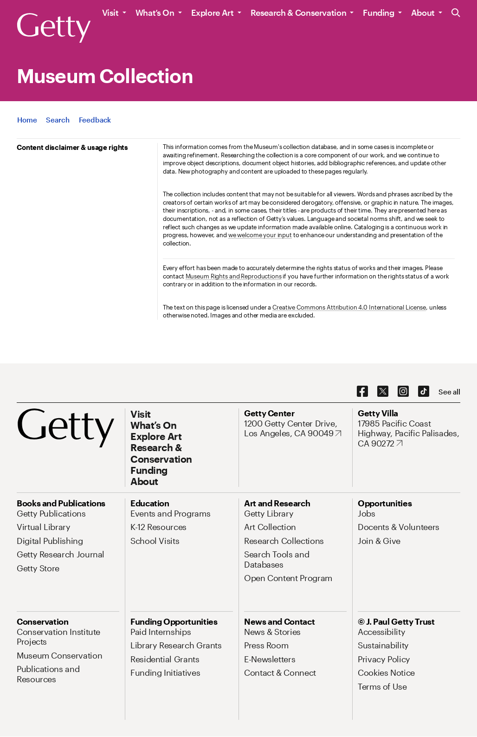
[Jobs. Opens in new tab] (366, 513)
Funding (378, 12)
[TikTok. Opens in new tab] (423, 392)
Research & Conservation (299, 12)
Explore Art (212, 12)
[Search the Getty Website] (455, 13)
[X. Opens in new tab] (382, 392)
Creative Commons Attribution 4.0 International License (349, 307)
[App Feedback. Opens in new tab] (95, 120)
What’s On (154, 12)
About (423, 12)
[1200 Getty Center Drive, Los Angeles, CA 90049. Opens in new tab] (295, 429)
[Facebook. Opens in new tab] (362, 392)
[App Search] (57, 120)
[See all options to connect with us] (449, 391)
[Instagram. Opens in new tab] (403, 392)
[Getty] (54, 28)
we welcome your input (260, 235)
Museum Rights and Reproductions (234, 276)
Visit (110, 12)
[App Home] (27, 120)
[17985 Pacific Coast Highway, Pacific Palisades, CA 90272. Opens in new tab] (409, 434)
